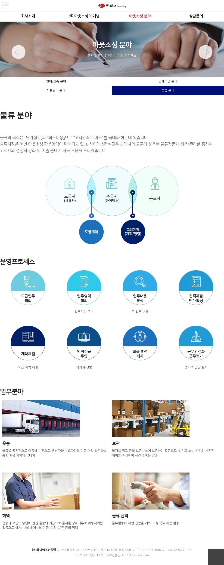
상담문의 (196, 16)
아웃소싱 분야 (140, 16)
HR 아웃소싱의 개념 (84, 16)
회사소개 (28, 16)
